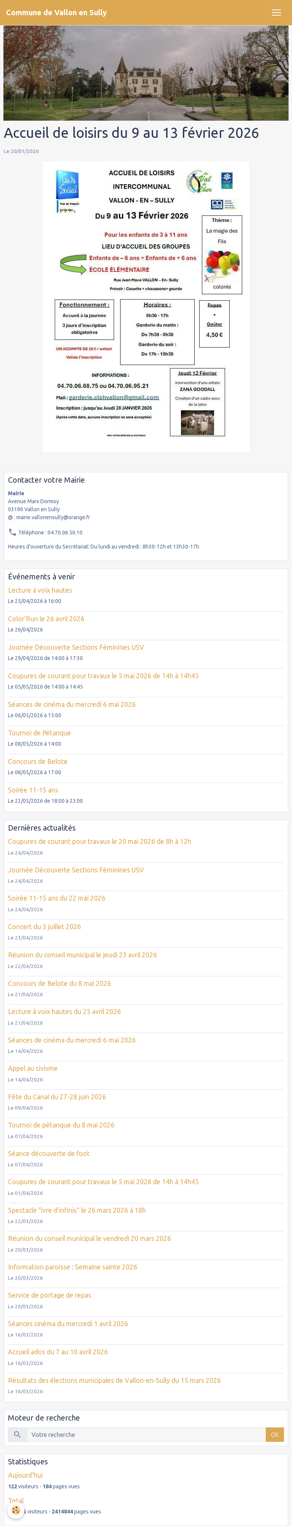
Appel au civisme (33, 1068)
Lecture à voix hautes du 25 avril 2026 (64, 1011)
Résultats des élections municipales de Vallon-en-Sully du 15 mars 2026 (114, 1380)
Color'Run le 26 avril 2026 (46, 618)
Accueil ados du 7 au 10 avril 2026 (58, 1351)
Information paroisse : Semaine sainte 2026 (72, 1267)
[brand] (56, 12)
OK (275, 1434)
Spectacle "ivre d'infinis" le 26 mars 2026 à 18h (77, 1210)
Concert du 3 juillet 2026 (44, 926)
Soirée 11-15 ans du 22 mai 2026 (56, 898)
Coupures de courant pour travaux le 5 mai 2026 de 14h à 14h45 (103, 675)
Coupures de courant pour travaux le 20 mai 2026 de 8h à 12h (99, 841)
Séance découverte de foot (49, 1153)
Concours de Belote (38, 761)
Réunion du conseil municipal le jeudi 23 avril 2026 (82, 954)
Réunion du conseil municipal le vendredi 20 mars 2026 (89, 1238)
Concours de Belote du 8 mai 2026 (59, 983)
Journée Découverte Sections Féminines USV (76, 647)
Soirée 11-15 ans (33, 790)
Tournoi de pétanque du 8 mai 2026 (61, 1125)
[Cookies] (16, 1510)
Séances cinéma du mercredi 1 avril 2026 (68, 1323)
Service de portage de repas (49, 1295)
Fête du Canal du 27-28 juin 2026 (57, 1096)
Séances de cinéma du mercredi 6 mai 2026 (72, 704)
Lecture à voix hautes (40, 590)
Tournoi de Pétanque (39, 733)
